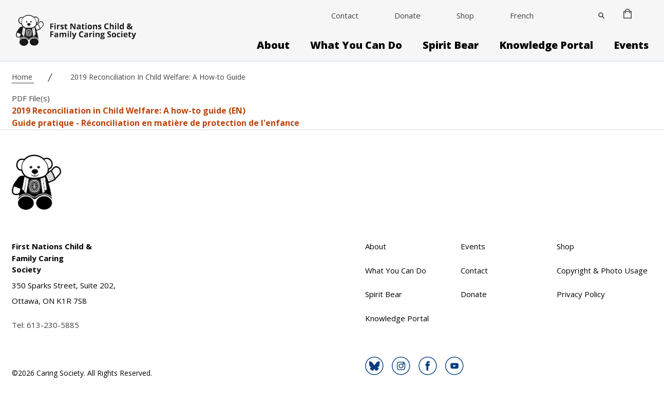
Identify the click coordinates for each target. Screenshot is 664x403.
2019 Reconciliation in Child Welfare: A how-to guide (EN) (128, 110)
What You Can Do (356, 45)
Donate (407, 15)
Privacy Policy (581, 294)
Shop (465, 15)
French (522, 15)
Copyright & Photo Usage (602, 270)
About (273, 45)
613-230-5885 (53, 325)
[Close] (601, 15)
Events (631, 45)
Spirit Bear (451, 45)
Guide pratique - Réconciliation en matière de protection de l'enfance (155, 123)
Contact (344, 15)
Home (23, 77)
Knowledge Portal (546, 45)
